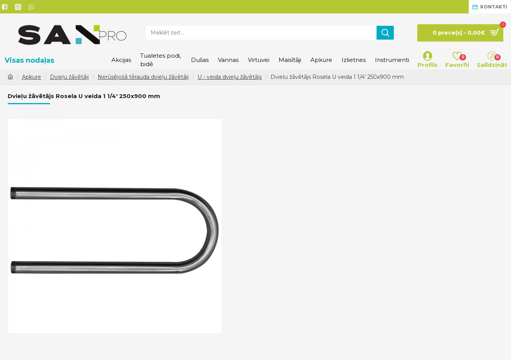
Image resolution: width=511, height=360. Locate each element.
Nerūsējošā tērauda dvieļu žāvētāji (143, 76)
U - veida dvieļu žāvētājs (229, 76)
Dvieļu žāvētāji (69, 76)
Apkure (31, 76)
